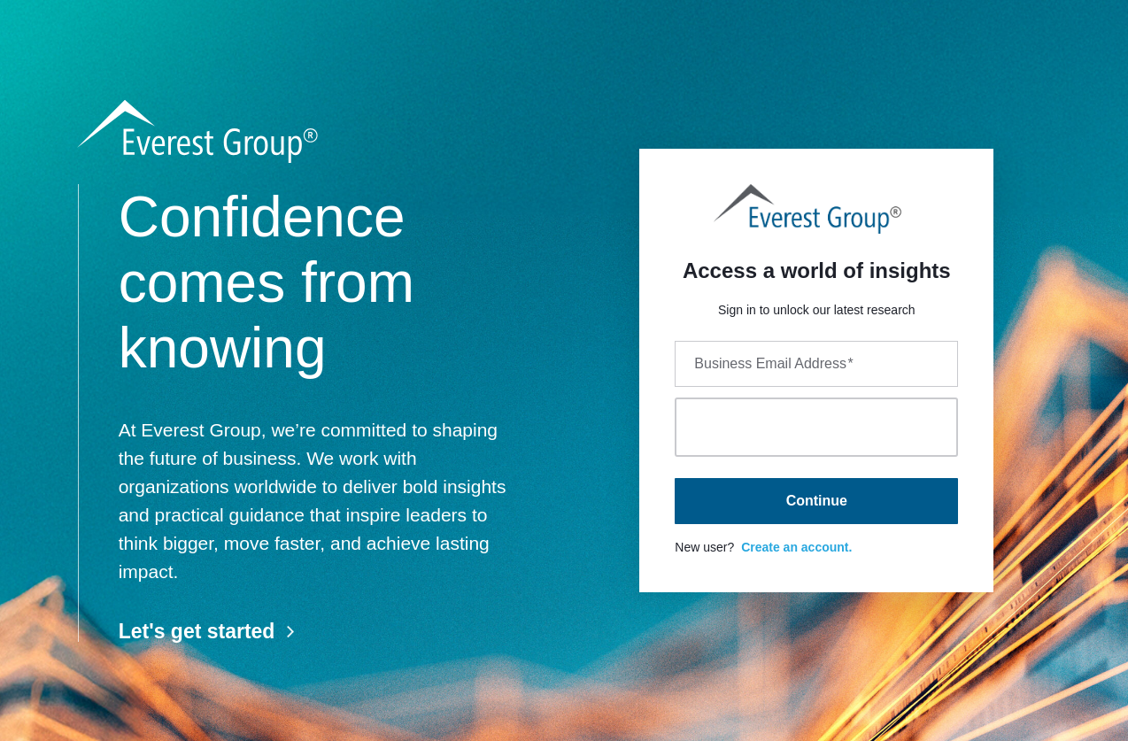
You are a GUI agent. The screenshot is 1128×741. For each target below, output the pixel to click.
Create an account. (796, 547)
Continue (816, 500)
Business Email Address (773, 363)
